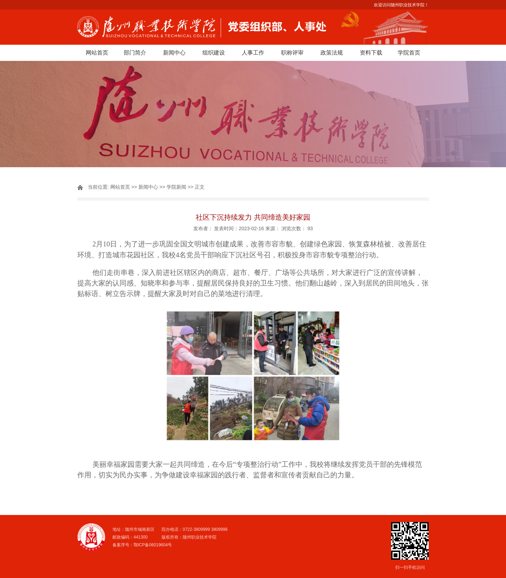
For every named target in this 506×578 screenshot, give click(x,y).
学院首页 (409, 53)
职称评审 (292, 53)
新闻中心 (174, 53)
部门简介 (135, 53)
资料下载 (371, 53)
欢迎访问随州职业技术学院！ (401, 4)
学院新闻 (176, 187)
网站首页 (97, 53)
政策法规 (331, 53)
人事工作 (253, 53)
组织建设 (213, 53)
